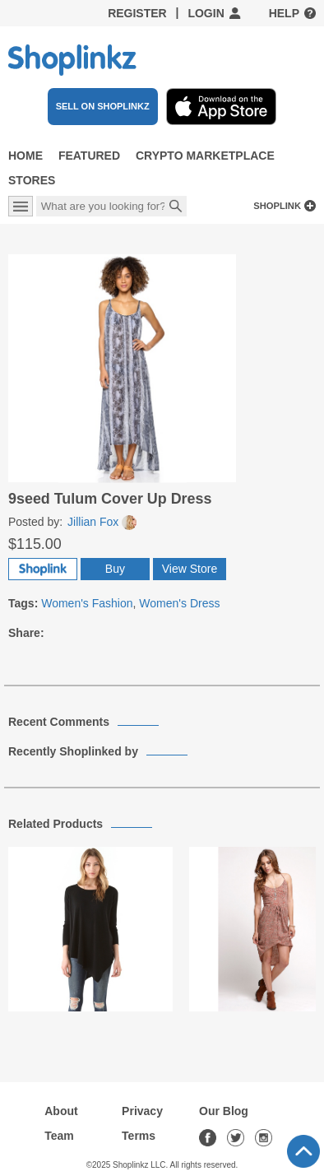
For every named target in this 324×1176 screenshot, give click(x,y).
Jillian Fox (102, 521)
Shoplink (277, 206)
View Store (189, 568)
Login (205, 13)
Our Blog (223, 1111)
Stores (31, 180)
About (60, 1111)
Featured (89, 155)
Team (59, 1135)
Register (137, 13)
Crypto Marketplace (205, 155)
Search (176, 207)
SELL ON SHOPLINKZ (103, 106)
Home (25, 155)
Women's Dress (179, 603)
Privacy (142, 1111)
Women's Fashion (86, 603)
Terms (138, 1135)
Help (284, 13)
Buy (115, 568)
